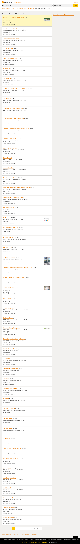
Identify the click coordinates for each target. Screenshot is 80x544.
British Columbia (19, 8)
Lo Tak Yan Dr (7, 78)
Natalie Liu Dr (7, 98)
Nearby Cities (16, 534)
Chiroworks (6, 378)
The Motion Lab (7, 247)
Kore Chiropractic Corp (9, 478)
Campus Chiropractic (9, 408)
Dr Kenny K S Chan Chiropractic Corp (14, 277)
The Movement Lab (8, 207)
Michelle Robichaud (8, 168)
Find (76, 5)
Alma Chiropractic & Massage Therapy (14, 339)
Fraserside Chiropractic (9, 138)
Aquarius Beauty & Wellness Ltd (12, 448)
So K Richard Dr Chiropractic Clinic (13, 197)
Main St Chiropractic (9, 348)
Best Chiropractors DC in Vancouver (63, 15)
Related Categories (6, 534)
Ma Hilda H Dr (7, 488)
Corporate (32, 542)
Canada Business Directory (8, 8)
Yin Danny (6, 398)
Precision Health (7, 418)
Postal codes (34, 534)
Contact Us (27, 542)
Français (76, 2)
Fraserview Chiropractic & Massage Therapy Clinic (17, 267)
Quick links (76, 536)
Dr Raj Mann (6, 438)
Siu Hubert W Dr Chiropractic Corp (13, 108)
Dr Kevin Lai (6, 358)
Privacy (36, 542)
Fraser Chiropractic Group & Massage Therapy (16, 128)
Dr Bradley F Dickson (9, 257)
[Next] (40, 528)
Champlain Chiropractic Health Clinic (13, 17)
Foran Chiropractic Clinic (10, 58)
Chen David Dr (7, 468)
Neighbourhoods (25, 534)
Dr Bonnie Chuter (8, 318)
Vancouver (26, 8)
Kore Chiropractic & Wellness (11, 28)
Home (23, 542)
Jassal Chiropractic (8, 517)
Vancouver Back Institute (10, 388)
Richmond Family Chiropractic (11, 328)
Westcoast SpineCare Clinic (11, 38)
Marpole (32, 8)
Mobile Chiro (6, 217)
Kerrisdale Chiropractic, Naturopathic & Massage (17, 187)
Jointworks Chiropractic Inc (10, 458)
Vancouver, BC (58, 5)
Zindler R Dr (6, 68)
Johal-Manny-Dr (7, 158)
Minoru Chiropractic (8, 287)
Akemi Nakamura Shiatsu (10, 178)
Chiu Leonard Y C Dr (9, 497)
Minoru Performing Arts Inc (10, 227)
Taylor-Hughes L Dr (8, 298)
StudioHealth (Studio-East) (10, 368)
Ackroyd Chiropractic (9, 237)
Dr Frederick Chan (8, 48)
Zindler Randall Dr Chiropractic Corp (13, 118)
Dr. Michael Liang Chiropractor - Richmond (15, 88)
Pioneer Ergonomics (9, 507)
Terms (39, 542)
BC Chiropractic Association (11, 148)
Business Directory (44, 542)
